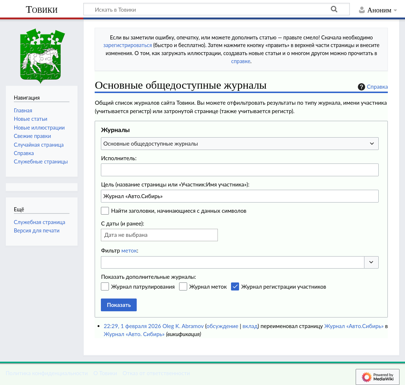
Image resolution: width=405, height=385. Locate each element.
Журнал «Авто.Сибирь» (353, 326)
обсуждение (222, 326)
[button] (371, 262)
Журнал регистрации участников (283, 286)
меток (129, 250)
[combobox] (240, 143)
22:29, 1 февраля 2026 (132, 326)
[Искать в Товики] (216, 9)
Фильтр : (119, 250)
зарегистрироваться (127, 45)
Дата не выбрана (125, 234)
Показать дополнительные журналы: (148, 276)
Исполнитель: (118, 158)
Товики (41, 9)
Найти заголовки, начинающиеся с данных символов (178, 210)
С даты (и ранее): (122, 223)
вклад (250, 326)
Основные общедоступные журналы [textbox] (150, 143)
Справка (372, 87)
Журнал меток (208, 286)
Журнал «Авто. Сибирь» (134, 334)
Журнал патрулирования (143, 286)
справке (240, 61)
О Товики (105, 373)
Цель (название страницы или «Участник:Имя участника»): (175, 184)
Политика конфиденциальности (46, 373)
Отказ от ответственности (156, 373)
